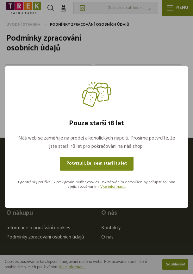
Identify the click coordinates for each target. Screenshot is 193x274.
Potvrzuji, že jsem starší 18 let (96, 163)
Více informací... (113, 187)
